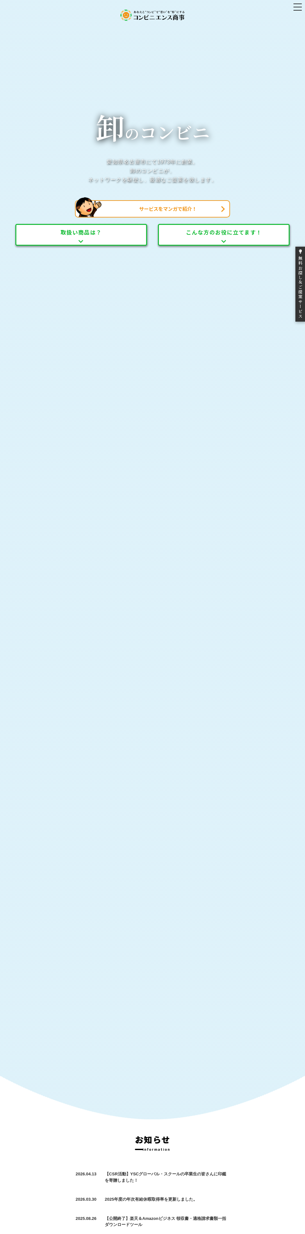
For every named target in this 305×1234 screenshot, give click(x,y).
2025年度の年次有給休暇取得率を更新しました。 (151, 1199)
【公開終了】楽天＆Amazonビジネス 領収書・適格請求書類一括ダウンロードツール (165, 1221)
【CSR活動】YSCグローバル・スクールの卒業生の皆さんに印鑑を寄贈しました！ (165, 1177)
